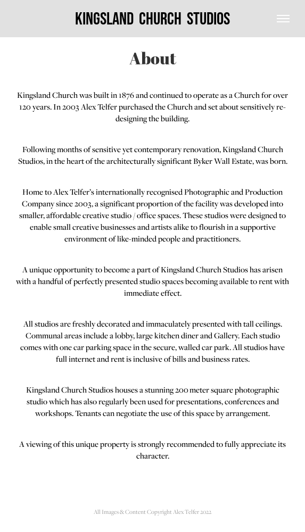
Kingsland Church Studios (152, 18)
